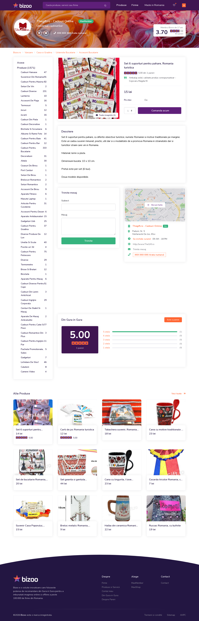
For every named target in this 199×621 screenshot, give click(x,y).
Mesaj (64, 214)
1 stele (106, 347)
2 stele (106, 343)
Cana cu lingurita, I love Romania (118, 479)
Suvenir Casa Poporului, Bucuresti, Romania (29, 525)
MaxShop (136, 586)
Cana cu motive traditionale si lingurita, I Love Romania (166, 429)
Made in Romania (154, 5)
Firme (135, 5)
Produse (121, 5)
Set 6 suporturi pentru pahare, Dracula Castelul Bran (30, 429)
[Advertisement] (122, 288)
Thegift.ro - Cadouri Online (55, 21)
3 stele (106, 339)
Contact (165, 582)
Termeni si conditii (153, 614)
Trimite (88, 240)
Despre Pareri (108, 599)
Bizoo (23, 614)
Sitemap (171, 614)
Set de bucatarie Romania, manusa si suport (31, 479)
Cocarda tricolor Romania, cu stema (165, 479)
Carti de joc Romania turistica (77, 429)
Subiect (65, 200)
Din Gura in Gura (110, 595)
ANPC (183, 614)
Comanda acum (160, 110)
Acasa (20, 62)
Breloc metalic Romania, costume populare (74, 525)
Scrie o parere (173, 319)
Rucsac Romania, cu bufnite (165, 525)
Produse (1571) (26, 67)
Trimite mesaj (139, 249)
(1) (181, 331)
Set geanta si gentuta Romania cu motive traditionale (72, 479)
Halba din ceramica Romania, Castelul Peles (121, 525)
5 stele (106, 331)
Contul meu (107, 590)
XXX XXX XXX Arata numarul (72, 32)
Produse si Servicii (111, 586)
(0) (181, 335)
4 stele (106, 335)
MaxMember (137, 582)
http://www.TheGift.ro (143, 243)
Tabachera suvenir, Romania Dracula (121, 429)
